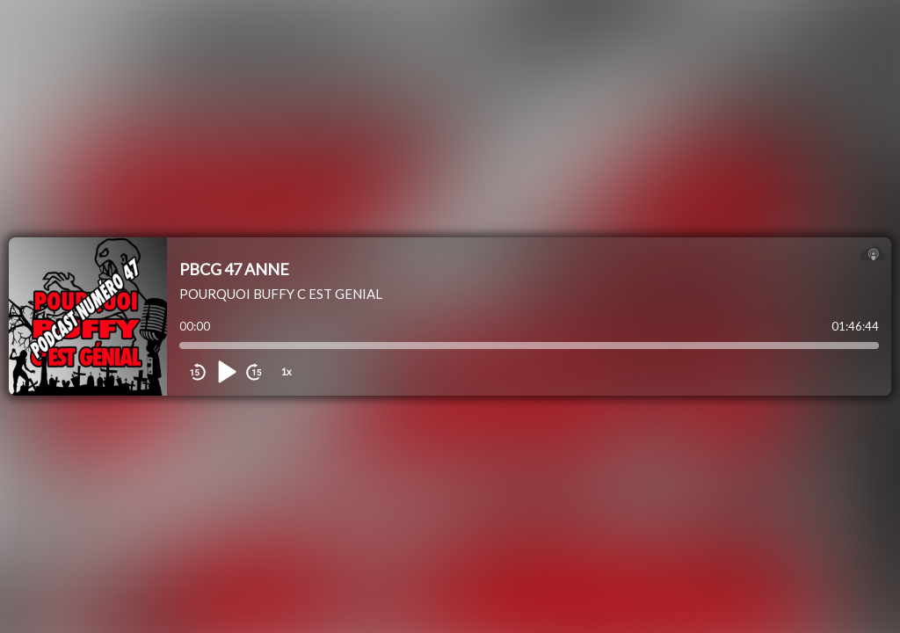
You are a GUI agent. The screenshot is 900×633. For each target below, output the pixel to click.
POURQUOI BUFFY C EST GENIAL (280, 294)
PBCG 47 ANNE (234, 269)
